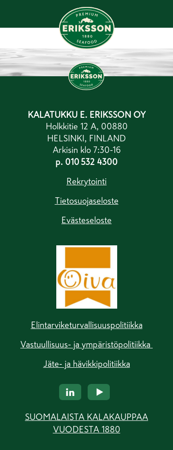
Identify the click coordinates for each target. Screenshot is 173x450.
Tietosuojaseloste (87, 200)
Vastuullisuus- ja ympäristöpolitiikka (86, 344)
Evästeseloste (86, 220)
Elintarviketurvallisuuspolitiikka (87, 325)
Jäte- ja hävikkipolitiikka (86, 363)
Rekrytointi (86, 181)
